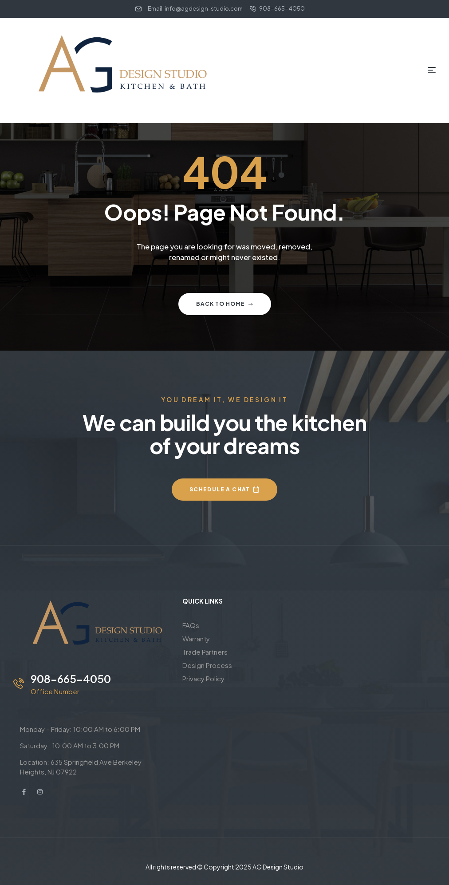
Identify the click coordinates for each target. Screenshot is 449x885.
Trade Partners (205, 652)
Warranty (196, 638)
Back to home (224, 303)
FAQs (190, 625)
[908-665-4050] (18, 683)
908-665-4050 (71, 678)
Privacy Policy (203, 678)
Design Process (207, 665)
